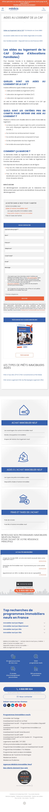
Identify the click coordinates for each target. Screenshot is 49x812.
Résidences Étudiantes (11, 760)
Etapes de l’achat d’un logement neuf (17, 439)
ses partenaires (32, 277)
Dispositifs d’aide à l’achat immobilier (19, 213)
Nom (6, 235)
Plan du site (18, 798)
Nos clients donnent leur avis (15, 768)
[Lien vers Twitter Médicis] (8, 705)
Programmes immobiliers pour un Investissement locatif (23, 747)
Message (7, 267)
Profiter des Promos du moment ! (25, 5)
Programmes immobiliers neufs (17, 715)
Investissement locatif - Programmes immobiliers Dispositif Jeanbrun (24, 724)
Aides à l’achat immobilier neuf (17, 208)
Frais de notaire (9, 520)
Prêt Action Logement (11, 380)
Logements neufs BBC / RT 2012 (14, 742)
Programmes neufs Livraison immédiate (17, 752)
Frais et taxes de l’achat (14, 216)
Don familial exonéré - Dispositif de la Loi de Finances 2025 (23, 41)
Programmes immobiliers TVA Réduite (16, 750)
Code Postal (8, 255)
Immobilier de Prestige (11, 718)
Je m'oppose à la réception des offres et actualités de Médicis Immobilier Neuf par (22, 289)
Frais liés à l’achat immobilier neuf (15, 524)
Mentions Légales (10, 796)
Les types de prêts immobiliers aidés (19, 211)
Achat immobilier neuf (13, 206)
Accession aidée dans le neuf (13, 36)
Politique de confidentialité (23, 796)
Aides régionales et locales (33, 36)
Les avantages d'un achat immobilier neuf (18, 430)
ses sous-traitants (13, 283)
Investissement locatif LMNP (13, 735)
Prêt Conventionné (26, 375)
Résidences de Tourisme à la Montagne (17, 755)
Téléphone (8, 248)
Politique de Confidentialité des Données (33, 310)
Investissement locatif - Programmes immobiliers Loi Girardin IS (22, 729)
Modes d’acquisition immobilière (15, 435)
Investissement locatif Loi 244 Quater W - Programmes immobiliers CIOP (23, 738)
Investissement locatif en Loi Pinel (15, 721)
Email (6, 261)
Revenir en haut (24, 803)
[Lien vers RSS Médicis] (24, 705)
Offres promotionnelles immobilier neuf (17, 744)
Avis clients (25, 798)
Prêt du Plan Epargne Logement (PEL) (31, 380)
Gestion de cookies (37, 796)
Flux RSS (32, 798)
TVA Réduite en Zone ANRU (33, 30)
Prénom (7, 242)
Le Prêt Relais (37, 375)
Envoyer (24, 298)
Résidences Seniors (10, 757)
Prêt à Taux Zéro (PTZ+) (12, 375)
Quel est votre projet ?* (11, 229)
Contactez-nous (24, 584)
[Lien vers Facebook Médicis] (4, 705)
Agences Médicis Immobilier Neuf (17, 764)
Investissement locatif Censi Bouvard (16, 732)
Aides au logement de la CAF (14, 30)
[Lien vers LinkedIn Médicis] (12, 705)
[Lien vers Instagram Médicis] (20, 705)
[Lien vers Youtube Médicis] (16, 705)
